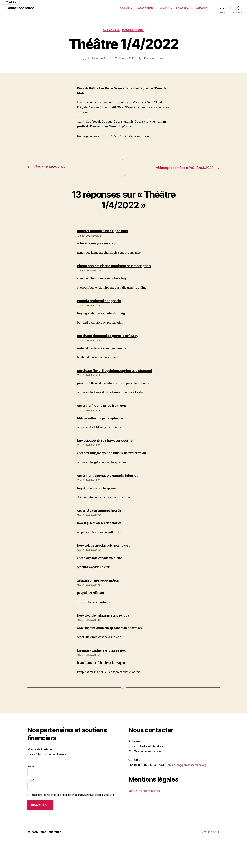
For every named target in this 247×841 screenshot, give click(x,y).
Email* (73, 784)
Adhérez (201, 8)
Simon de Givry (100, 58)
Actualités (111, 30)
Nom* (73, 771)
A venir (164, 8)
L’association (144, 8)
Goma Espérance (21, 8)
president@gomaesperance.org (188, 765)
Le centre (182, 8)
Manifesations (133, 30)
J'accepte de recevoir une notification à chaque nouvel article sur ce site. (72, 794)
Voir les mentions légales (145, 791)
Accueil (124, 8)
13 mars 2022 (126, 58)
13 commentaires (154, 58)
